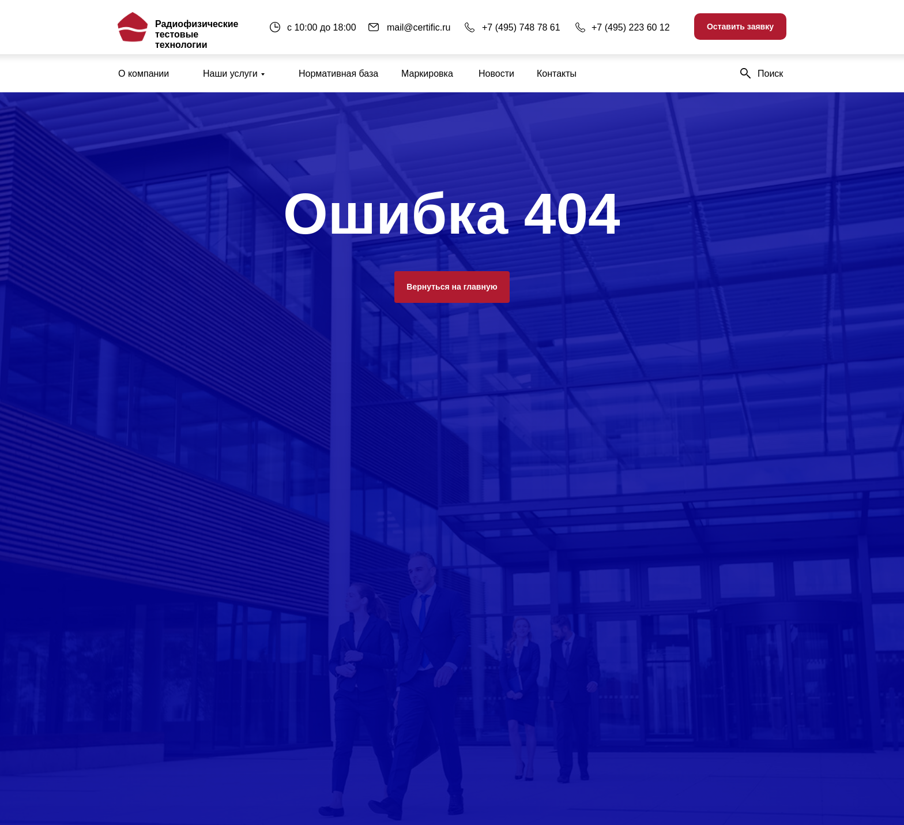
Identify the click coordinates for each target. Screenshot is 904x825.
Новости (496, 73)
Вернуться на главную (451, 286)
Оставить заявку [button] (740, 26)
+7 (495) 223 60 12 (631, 27)
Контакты (557, 73)
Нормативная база (338, 73)
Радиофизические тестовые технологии (196, 34)
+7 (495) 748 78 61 (521, 27)
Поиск (770, 73)
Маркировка (427, 73)
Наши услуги (230, 73)
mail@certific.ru (418, 27)
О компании (143, 73)
